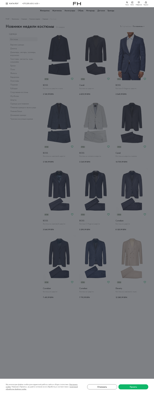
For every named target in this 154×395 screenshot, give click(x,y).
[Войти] (132, 4)
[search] (127, 3)
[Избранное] (139, 4)
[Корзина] (146, 4)
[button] (12, 3)
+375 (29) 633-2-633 (30, 3)
